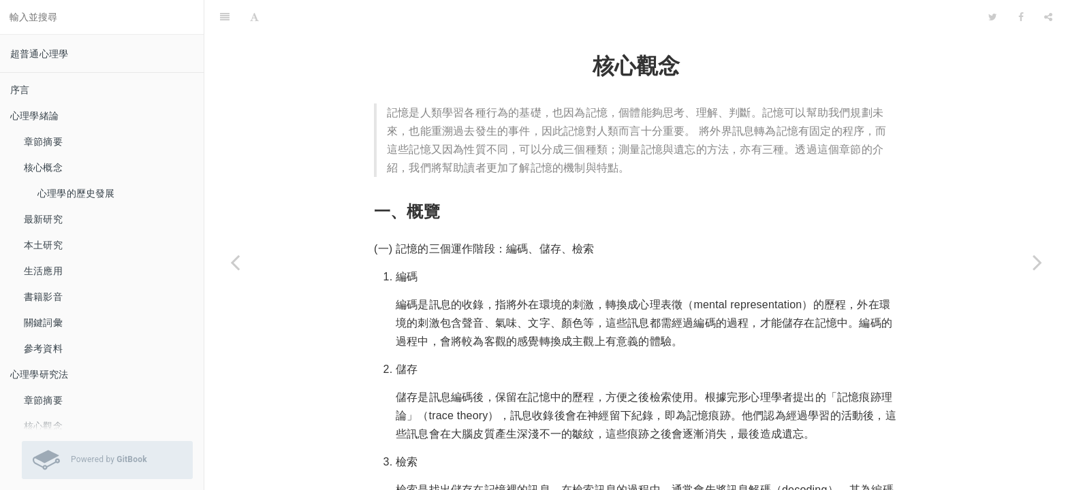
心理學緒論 (34, 115)
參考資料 (43, 348)
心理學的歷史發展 (76, 193)
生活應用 (43, 270)
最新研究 (43, 219)
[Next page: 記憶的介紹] (1037, 262)
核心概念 (43, 167)
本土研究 (43, 245)
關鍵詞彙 (43, 322)
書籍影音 (43, 296)
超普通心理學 (39, 53)
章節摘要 (43, 141)
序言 (19, 89)
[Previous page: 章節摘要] (235, 262)
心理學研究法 (39, 374)
